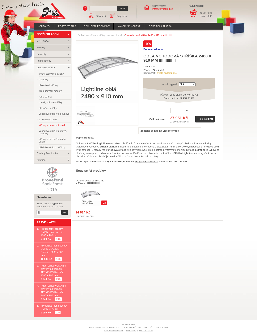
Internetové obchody (113, 330)
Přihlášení (101, 16)
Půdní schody (44, 61)
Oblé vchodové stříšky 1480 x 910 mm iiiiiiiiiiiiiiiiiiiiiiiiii (90, 182)
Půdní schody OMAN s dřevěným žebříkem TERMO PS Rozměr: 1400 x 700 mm (53, 290)
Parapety (41, 54)
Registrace (121, 16)
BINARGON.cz (146, 330)
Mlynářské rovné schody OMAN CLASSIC (54, 307)
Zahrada (41, 160)
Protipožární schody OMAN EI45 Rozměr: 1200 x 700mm (52, 232)
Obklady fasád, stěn (47, 153)
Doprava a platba (160, 26)
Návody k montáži (129, 26)
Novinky (41, 47)
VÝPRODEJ (43, 40)
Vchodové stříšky (46, 67)
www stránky (131, 330)
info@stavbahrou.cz (162, 9)
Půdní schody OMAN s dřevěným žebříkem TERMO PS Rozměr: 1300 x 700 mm (53, 270)
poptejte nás (67, 26)
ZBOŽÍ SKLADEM (48, 34)
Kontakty (44, 26)
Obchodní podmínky (97, 26)
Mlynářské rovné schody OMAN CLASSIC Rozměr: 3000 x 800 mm (54, 250)
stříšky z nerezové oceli (110, 35)
